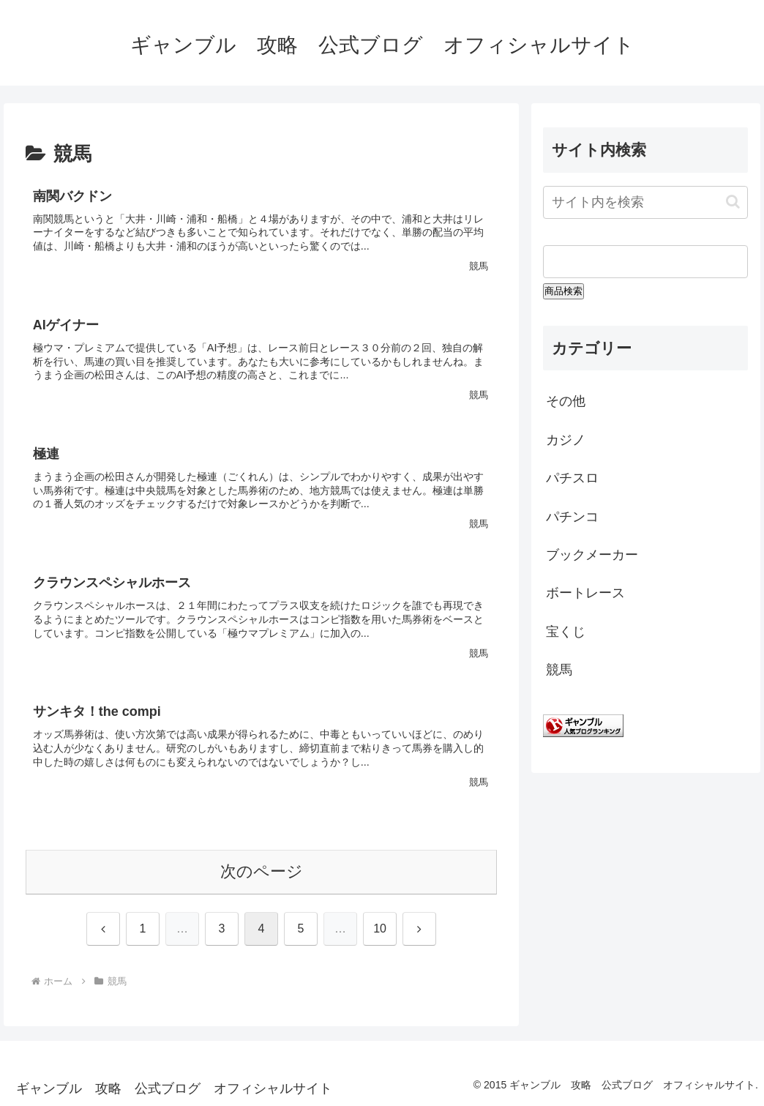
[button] (733, 201)
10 (379, 928)
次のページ (261, 871)
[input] (645, 202)
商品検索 (563, 290)
